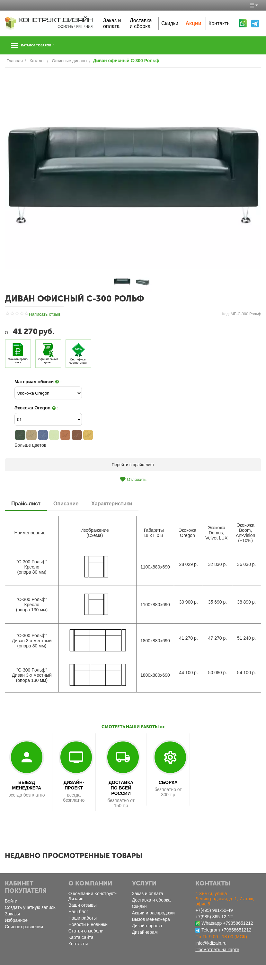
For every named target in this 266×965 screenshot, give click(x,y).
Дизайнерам (145, 932)
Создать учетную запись (30, 907)
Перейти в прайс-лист (133, 464)
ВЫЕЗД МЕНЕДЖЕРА (26, 785)
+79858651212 (238, 923)
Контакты (219, 23)
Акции (193, 23)
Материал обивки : (38, 382)
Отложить (133, 479)
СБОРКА (168, 782)
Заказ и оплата (112, 23)
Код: (226, 314)
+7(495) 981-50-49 (214, 910)
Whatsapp (211, 923)
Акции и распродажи (153, 912)
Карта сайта (80, 937)
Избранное (16, 920)
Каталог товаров (44, 45)
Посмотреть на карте (217, 949)
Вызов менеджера (151, 919)
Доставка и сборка (141, 23)
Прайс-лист (25, 503)
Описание (65, 503)
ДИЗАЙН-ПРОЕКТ (74, 785)
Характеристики (111, 503)
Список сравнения (24, 926)
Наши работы (82, 918)
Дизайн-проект (147, 925)
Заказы (12, 913)
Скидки (169, 23)
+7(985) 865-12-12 (214, 916)
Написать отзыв (44, 314)
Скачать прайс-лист (18, 361)
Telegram (210, 929)
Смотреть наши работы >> (133, 726)
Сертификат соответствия (78, 361)
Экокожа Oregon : (36, 408)
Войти (11, 900)
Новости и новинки (88, 924)
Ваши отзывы (82, 905)
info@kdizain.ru (210, 943)
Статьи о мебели (85, 930)
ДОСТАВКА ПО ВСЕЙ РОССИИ (121, 788)
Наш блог (78, 911)
